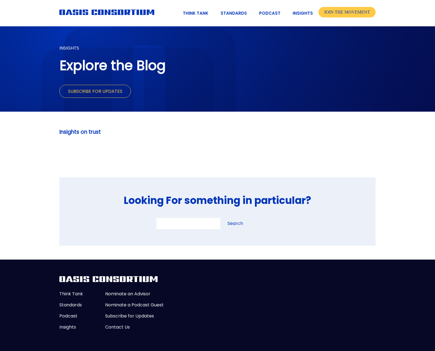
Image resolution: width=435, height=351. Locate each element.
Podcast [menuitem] (269, 13)
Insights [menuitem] (303, 13)
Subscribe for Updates (95, 91)
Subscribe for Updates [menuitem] (129, 316)
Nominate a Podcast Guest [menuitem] (134, 305)
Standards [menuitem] (234, 13)
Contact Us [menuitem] (117, 327)
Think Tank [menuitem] (195, 13)
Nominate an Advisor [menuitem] (127, 294)
